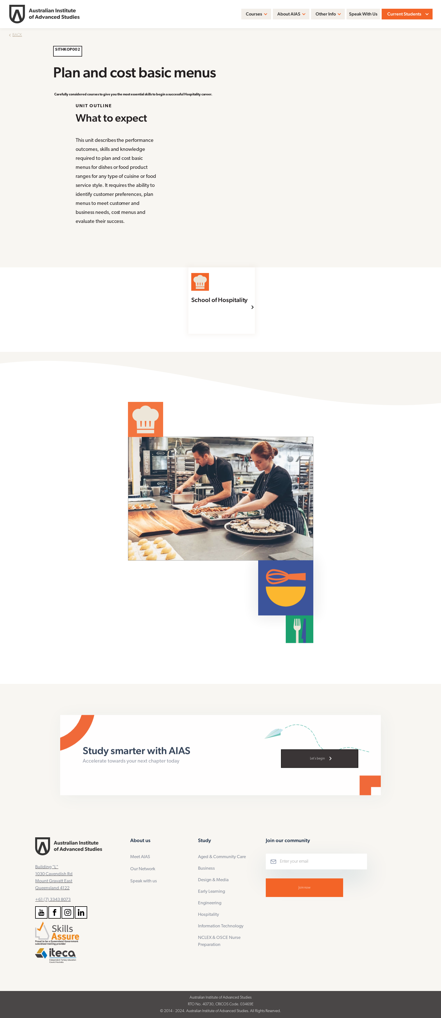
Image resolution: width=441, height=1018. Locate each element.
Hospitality (208, 914)
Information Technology (221, 926)
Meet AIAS (140, 857)
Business (206, 868)
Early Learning (211, 891)
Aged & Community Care (222, 857)
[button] (256, 14)
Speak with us (143, 881)
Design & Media (213, 880)
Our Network (142, 869)
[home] (44, 14)
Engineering (209, 903)
